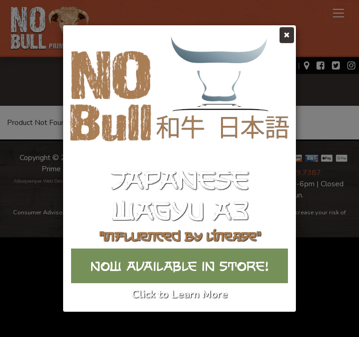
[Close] (287, 35)
